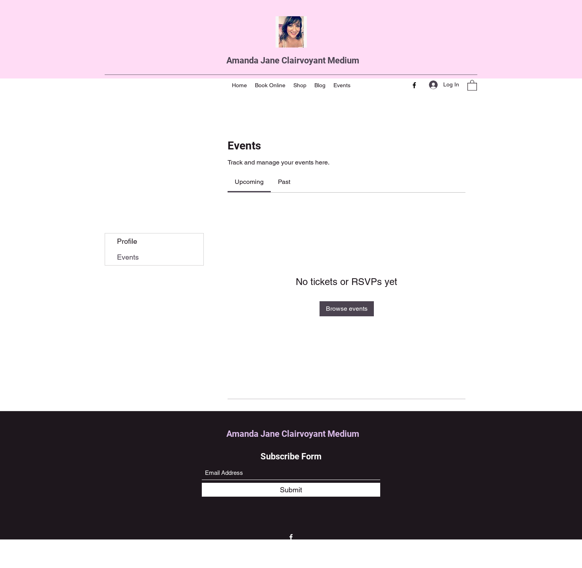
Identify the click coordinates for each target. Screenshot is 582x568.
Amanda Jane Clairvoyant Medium (292, 60)
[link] (249, 182)
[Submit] (291, 490)
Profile (127, 241)
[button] (472, 85)
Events (128, 257)
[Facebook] (414, 85)
